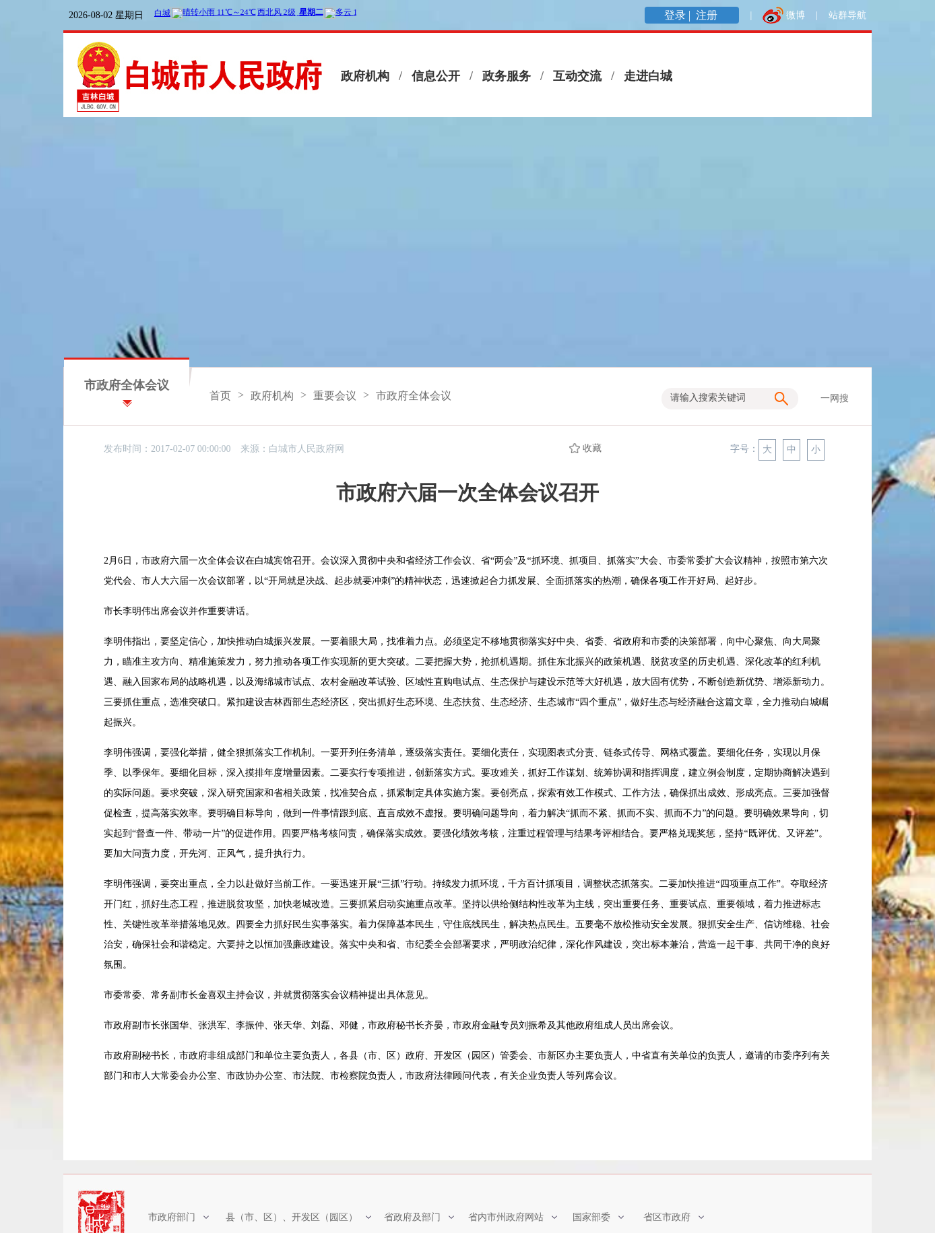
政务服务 (506, 76)
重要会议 (334, 395)
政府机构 (365, 76)
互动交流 (577, 76)
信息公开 (436, 76)
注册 (708, 15)
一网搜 (834, 398)
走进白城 (648, 76)
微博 (795, 15)
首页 (220, 395)
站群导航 (847, 15)
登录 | (678, 15)
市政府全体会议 (126, 385)
